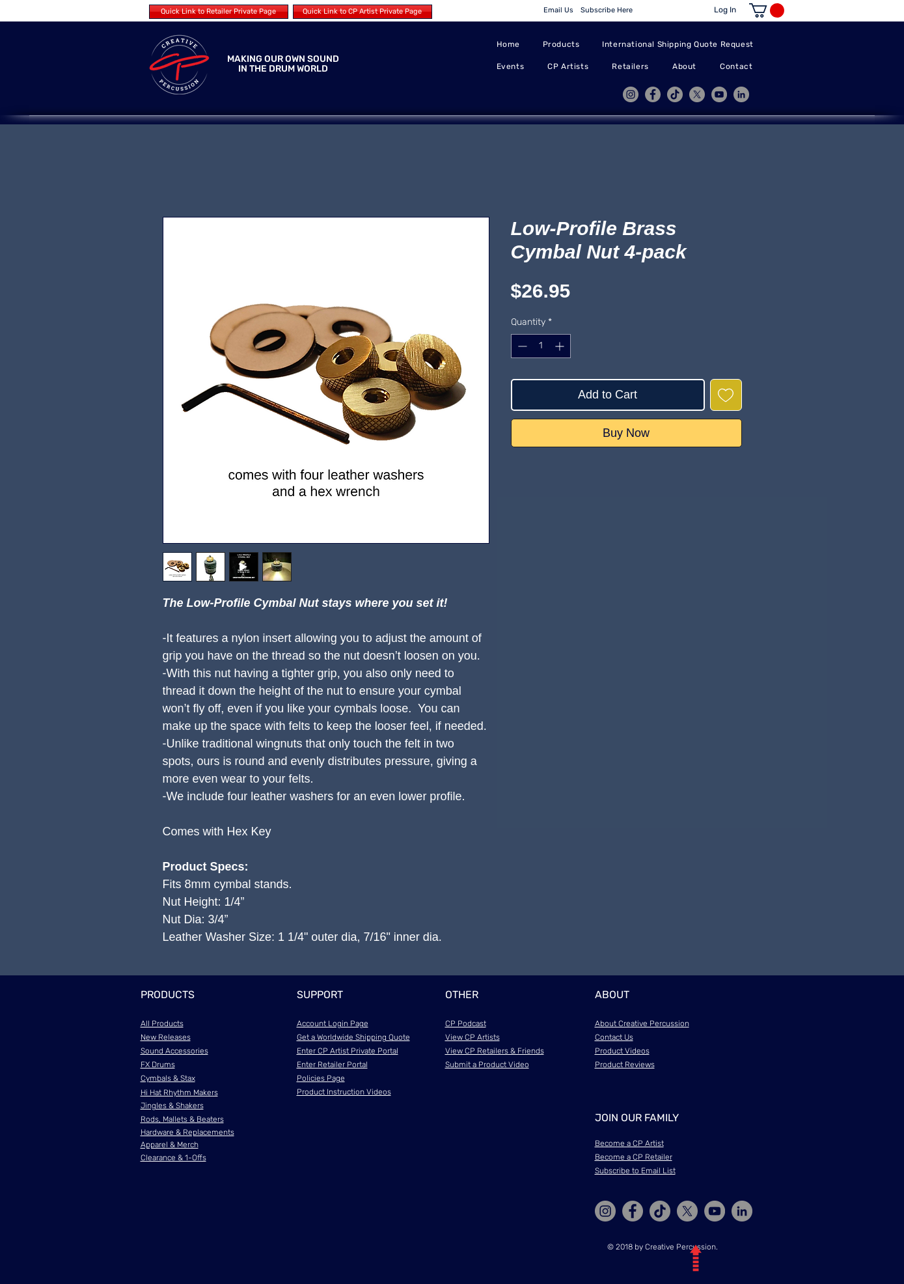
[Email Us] (558, 10)
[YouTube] (719, 94)
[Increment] (561, 346)
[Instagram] (630, 94)
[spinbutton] (541, 346)
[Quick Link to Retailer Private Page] (218, 12)
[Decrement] (521, 346)
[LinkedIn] (741, 94)
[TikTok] (675, 94)
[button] (766, 10)
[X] (697, 94)
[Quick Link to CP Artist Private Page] (362, 12)
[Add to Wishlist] (726, 395)
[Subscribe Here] (607, 10)
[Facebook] (653, 94)
